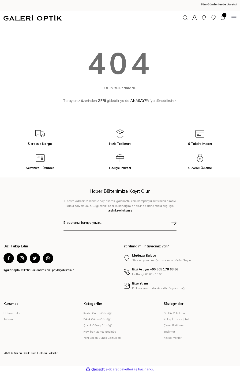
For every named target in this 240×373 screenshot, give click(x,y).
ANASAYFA (139, 100)
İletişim (8, 319)
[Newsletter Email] (120, 225)
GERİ (102, 100)
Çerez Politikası (174, 325)
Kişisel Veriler (172, 338)
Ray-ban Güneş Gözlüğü (99, 331)
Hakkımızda (12, 313)
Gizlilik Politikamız (120, 210)
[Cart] (222, 17)
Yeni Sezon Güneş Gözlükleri (102, 338)
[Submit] (173, 222)
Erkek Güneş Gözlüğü (97, 319)
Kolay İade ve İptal (176, 319)
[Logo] (33, 18)
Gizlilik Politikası (174, 313)
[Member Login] (194, 17)
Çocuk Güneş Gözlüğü (97, 325)
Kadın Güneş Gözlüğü (97, 313)
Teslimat (169, 331)
